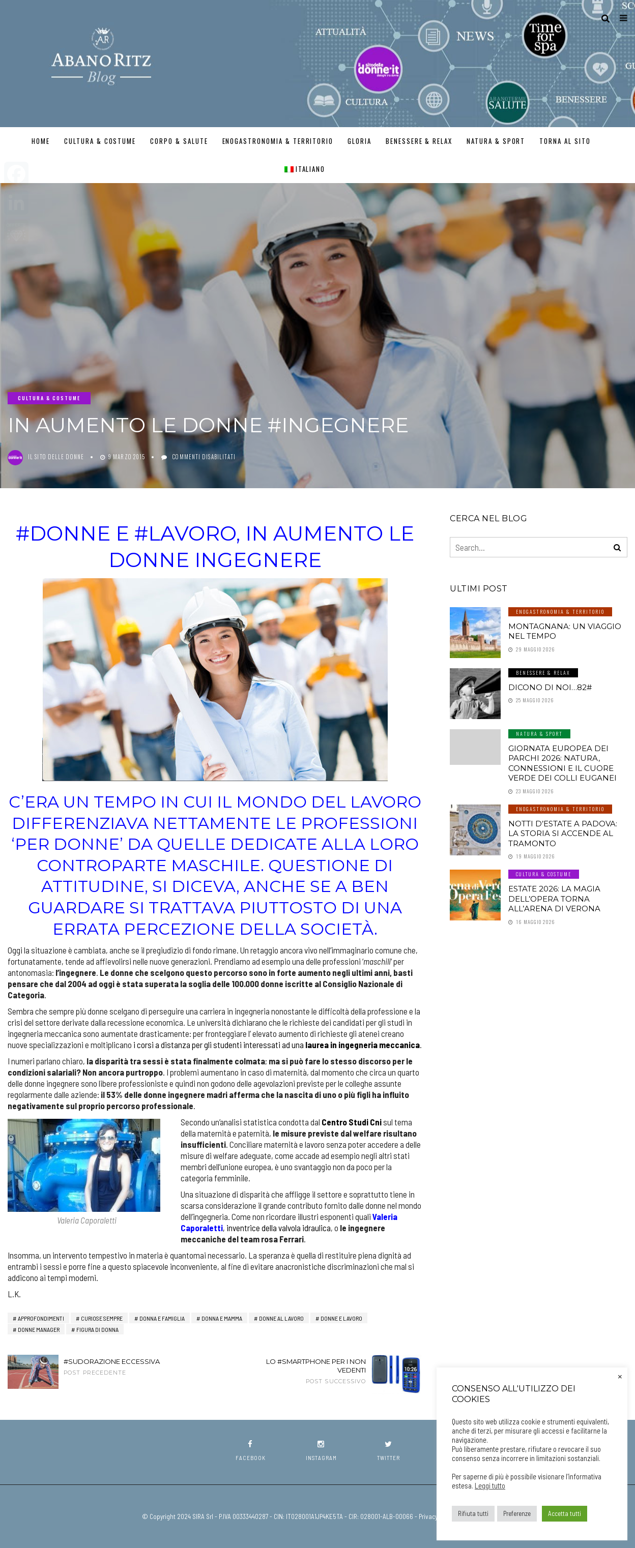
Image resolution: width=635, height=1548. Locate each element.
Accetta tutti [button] (564, 1513)
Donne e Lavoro (341, 1318)
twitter (388, 1450)
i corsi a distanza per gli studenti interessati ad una (276, 1044)
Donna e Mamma (221, 1318)
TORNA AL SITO (564, 141)
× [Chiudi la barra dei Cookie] (620, 1375)
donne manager (39, 1329)
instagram (321, 1450)
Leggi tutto (490, 1485)
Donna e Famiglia (162, 1318)
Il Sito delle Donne (56, 457)
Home (41, 141)
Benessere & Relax (419, 141)
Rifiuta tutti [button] (473, 1513)
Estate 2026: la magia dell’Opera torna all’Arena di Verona (554, 898)
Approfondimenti (41, 1318)
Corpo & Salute (179, 141)
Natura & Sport (496, 141)
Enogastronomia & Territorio (278, 141)
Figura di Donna (97, 1329)
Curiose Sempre (102, 1318)
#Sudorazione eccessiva (119, 1366)
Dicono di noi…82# (550, 687)
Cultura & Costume (100, 141)
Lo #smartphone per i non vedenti (311, 1371)
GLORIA (359, 141)
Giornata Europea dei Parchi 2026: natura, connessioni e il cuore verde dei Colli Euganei (562, 763)
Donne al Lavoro (281, 1318)
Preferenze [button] (517, 1513)
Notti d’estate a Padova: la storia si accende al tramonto (562, 833)
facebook (251, 1450)
